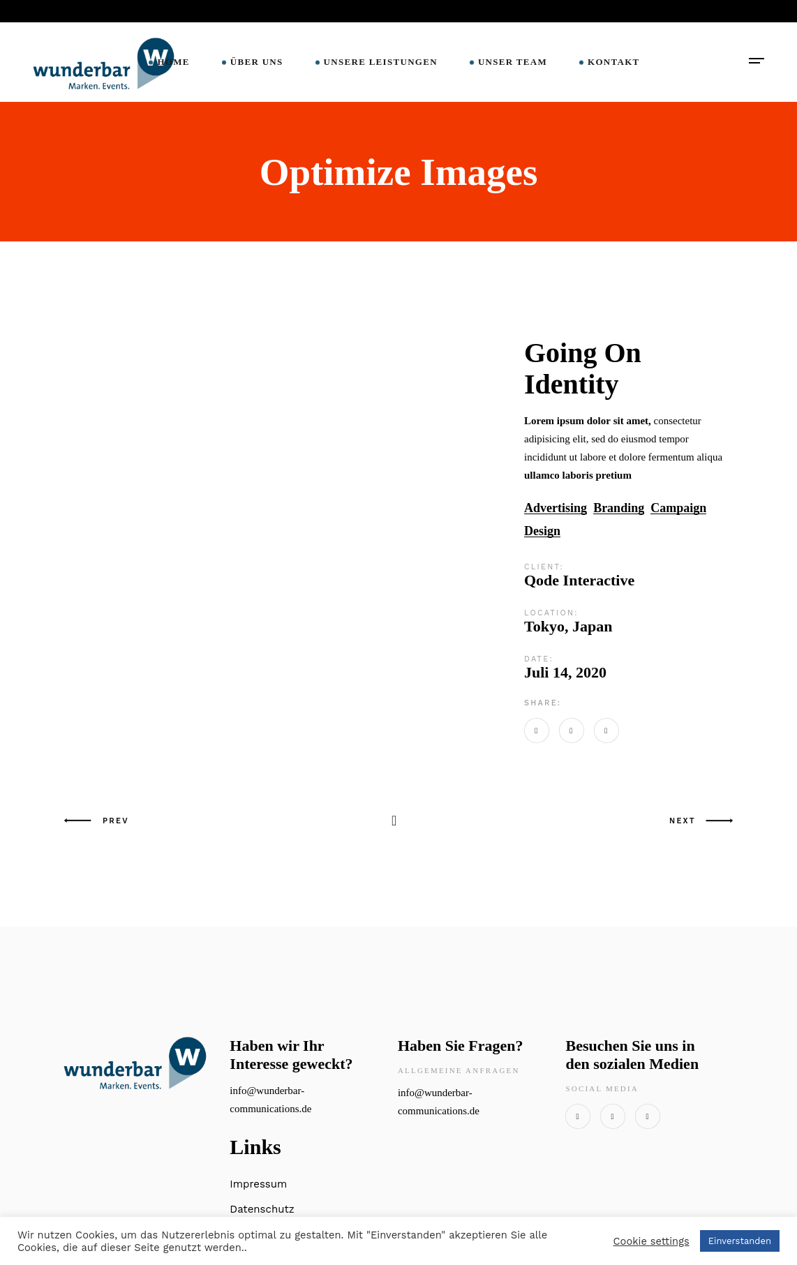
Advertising (555, 508)
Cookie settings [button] (651, 1241)
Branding (618, 508)
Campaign (678, 508)
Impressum (258, 1184)
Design (542, 531)
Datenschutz (262, 1209)
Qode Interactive (579, 580)
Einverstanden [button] (739, 1241)
